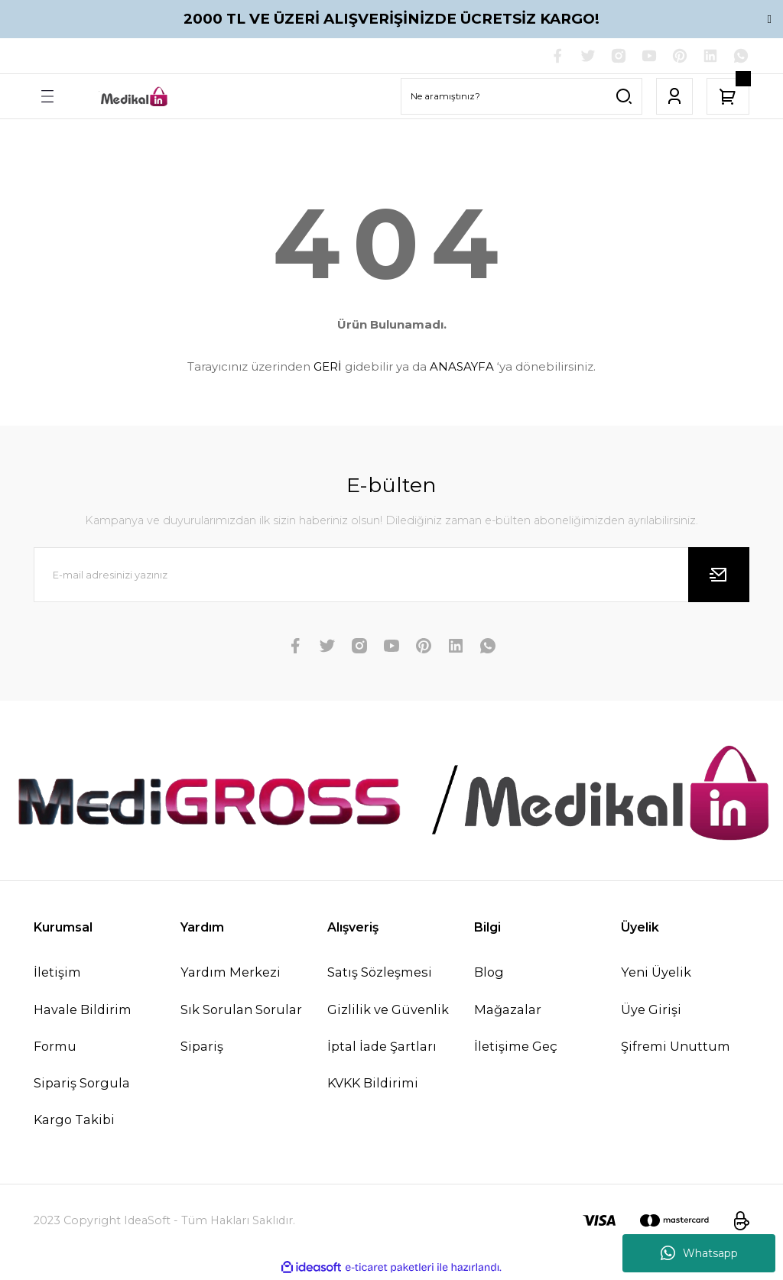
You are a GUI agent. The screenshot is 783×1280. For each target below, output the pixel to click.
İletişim (57, 973)
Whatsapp (699, 1253)
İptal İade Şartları (382, 1047)
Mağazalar (507, 1011)
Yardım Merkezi (230, 973)
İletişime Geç (515, 1047)
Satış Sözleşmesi (379, 973)
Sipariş (201, 1047)
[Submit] (718, 576)
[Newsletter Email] (391, 576)
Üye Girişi (651, 1011)
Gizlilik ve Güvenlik (388, 1011)
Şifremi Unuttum (675, 1047)
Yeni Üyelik (656, 973)
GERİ (328, 368)
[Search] (521, 97)
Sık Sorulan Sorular (241, 1011)
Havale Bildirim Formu (83, 1029)
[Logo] (134, 98)
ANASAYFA (462, 368)
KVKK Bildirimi (372, 1084)
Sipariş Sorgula (82, 1084)
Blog (489, 973)
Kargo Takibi (74, 1121)
